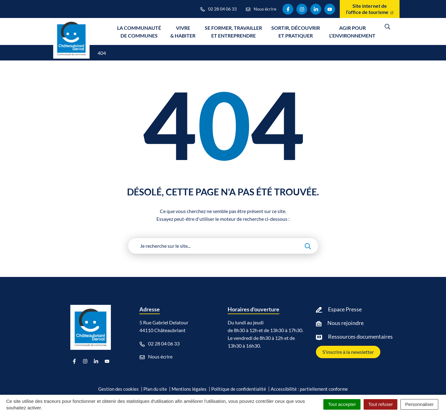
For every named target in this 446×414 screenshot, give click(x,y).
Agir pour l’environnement (352, 31)
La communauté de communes (139, 31)
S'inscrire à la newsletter (348, 352)
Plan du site (155, 389)
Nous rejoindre (345, 322)
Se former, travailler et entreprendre (233, 31)
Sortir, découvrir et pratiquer (295, 31)
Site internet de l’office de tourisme (369, 9)
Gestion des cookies (118, 389)
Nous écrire (156, 357)
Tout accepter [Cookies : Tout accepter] (342, 404)
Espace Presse (345, 309)
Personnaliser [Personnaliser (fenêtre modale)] (419, 404)
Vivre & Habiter (182, 31)
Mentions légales (189, 389)
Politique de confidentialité (238, 389)
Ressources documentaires (360, 336)
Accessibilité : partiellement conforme (309, 389)
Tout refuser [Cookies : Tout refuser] (380, 404)
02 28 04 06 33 (160, 344)
